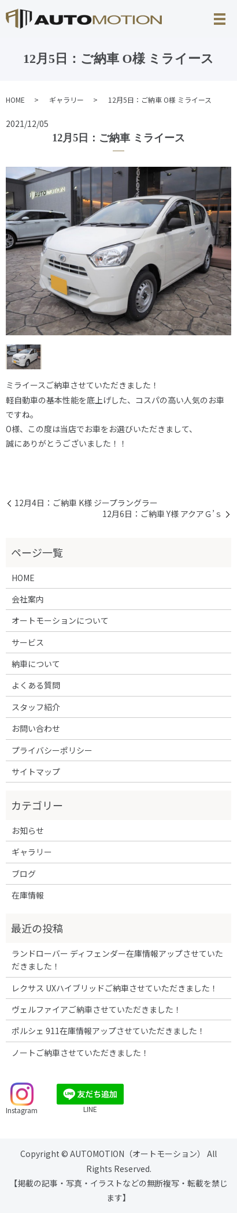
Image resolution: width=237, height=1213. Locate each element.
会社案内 (28, 599)
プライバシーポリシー (52, 750)
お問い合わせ (36, 728)
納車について (36, 663)
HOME (15, 99)
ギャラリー (66, 99)
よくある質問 (36, 685)
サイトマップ (36, 771)
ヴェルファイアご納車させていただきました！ (97, 1009)
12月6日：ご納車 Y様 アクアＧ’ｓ (162, 513)
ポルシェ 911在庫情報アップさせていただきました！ (108, 1030)
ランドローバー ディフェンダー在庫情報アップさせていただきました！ (117, 960)
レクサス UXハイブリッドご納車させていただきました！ (115, 988)
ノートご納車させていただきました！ (80, 1052)
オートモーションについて (60, 620)
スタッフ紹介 (36, 707)
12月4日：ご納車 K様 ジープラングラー (86, 502)
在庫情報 (28, 895)
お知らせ (28, 830)
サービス (28, 642)
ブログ (24, 873)
